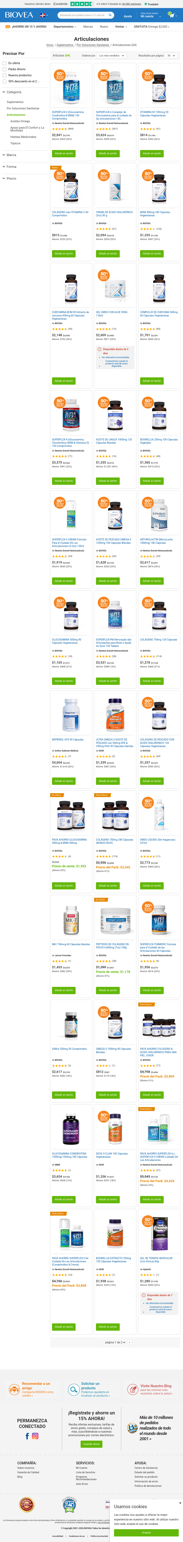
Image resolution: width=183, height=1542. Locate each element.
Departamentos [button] (65, 26)
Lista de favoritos (85, 1472)
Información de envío (146, 1481)
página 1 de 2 (115, 1342)
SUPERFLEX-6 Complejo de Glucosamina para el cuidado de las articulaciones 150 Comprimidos (114, 115)
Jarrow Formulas (63, 955)
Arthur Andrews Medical (66, 751)
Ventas (121, 26)
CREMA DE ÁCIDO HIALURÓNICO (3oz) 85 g (114, 214)
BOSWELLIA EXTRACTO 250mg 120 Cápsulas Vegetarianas (113, 1260)
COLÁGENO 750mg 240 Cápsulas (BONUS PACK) (114, 841)
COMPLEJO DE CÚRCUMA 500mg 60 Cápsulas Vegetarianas (159, 314)
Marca (9, 155)
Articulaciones (16, 115)
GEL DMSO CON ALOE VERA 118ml (111, 314)
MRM (57, 1165)
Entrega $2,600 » (151, 26)
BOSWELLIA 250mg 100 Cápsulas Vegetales (159, 441)
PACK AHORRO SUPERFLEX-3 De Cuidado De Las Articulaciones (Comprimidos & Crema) (70, 1261)
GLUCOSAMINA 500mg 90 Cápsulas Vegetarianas (66, 641)
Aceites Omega (20, 121)
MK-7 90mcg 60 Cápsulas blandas (71, 944)
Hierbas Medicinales (23, 137)
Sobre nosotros (25, 1467)
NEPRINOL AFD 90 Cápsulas (67, 739)
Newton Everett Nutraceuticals (69, 123)
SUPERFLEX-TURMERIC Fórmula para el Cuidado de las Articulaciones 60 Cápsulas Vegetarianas (158, 947)
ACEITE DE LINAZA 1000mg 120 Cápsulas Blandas (114, 441)
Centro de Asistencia (146, 1467)
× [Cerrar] (180, 1503)
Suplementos (65, 45)
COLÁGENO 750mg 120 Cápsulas (158, 639)
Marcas (88, 26)
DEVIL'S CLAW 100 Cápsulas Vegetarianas (112, 1155)
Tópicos (15, 143)
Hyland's (147, 1269)
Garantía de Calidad (28, 1472)
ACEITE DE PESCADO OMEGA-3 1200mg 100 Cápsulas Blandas (113, 541)
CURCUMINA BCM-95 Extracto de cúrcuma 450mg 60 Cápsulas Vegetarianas (70, 315)
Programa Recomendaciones (86, 1478)
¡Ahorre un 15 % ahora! (25, 26)
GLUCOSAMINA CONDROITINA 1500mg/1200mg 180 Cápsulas (69, 1155)
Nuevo (104, 26)
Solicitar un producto (146, 1476)
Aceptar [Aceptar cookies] (146, 1532)
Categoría (12, 92)
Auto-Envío (82, 1483)
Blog (19, 1476)
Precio (9, 178)
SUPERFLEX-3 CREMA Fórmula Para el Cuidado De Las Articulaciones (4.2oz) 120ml (69, 542)
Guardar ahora (91, 1444)
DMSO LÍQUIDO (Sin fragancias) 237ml (157, 841)
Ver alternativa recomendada (115, 357)
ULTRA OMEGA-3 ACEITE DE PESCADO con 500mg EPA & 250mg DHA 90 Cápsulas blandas (114, 742)
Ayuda (128, 16)
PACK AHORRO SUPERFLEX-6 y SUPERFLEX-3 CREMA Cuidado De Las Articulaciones (159, 1156)
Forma (9, 167)
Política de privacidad (99, 1536)
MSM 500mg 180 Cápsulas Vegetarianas (155, 214)
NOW (101, 751)
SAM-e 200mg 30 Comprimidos (69, 1048)
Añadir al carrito (64, 153)
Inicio (50, 45)
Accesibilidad (57, 1536)
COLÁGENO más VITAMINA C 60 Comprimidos (70, 214)
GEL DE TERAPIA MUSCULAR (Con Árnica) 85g (156, 1260)
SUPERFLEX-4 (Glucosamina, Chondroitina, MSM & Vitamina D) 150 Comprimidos (70, 442)
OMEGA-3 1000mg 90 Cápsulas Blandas (113, 1050)
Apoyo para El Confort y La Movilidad (27, 129)
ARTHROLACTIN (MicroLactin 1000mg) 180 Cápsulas (156, 541)
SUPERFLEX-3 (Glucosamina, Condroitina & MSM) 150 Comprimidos (68, 115)
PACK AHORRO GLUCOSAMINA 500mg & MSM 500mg (69, 841)
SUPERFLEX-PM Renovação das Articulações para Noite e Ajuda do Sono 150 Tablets (113, 642)
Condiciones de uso (77, 1536)
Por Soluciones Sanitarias (93, 45)
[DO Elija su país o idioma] (44, 15)
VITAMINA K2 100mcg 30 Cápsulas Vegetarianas (154, 114)
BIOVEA (146, 123)
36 (171, 55)
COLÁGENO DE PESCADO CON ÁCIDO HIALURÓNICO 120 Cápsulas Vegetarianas (157, 742)
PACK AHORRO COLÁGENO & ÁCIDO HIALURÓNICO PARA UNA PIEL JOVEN (158, 1052)
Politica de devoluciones (148, 1485)
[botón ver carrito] (174, 15)
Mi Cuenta (81, 1467)
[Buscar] (110, 15)
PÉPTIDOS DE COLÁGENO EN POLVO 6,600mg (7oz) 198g (112, 946)
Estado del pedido (144, 1472)
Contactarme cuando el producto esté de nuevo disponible (116, 363)
